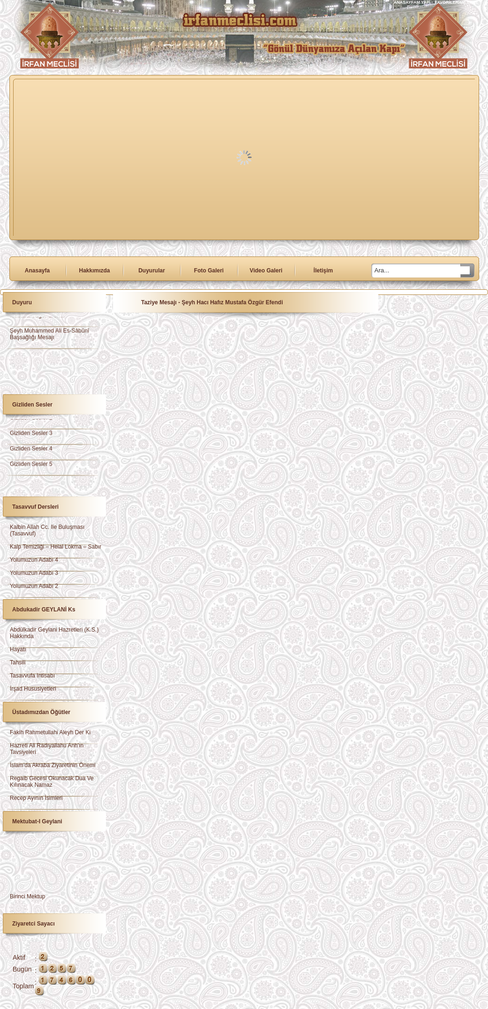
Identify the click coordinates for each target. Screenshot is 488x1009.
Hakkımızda (94, 270)
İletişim (323, 270)
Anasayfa (37, 270)
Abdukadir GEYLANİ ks (43, 609)
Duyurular (151, 270)
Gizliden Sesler (32, 404)
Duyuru (22, 302)
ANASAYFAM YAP (412, 2)
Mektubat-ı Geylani (37, 821)
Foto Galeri (209, 270)
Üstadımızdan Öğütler (41, 712)
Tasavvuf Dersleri (35, 507)
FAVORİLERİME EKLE (456, 2)
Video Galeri (266, 270)
